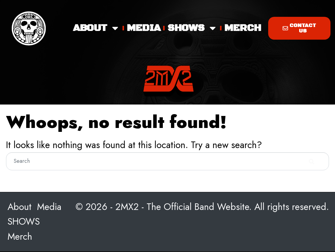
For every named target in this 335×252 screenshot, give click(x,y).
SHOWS (192, 28)
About (96, 28)
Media (144, 28)
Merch (242, 28)
